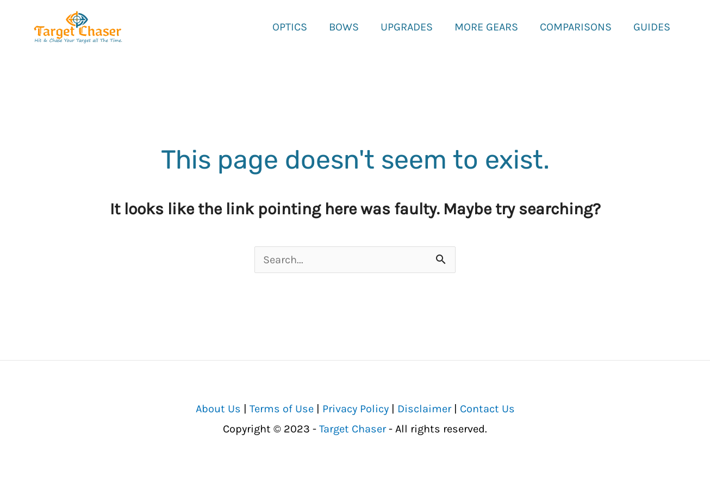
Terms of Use (282, 408)
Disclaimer (424, 408)
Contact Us (487, 408)
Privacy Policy (355, 408)
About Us (218, 408)
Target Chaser (352, 429)
